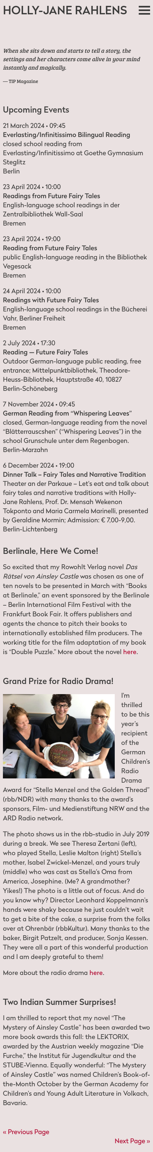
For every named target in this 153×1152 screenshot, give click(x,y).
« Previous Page (26, 1132)
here (129, 652)
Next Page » (132, 1141)
